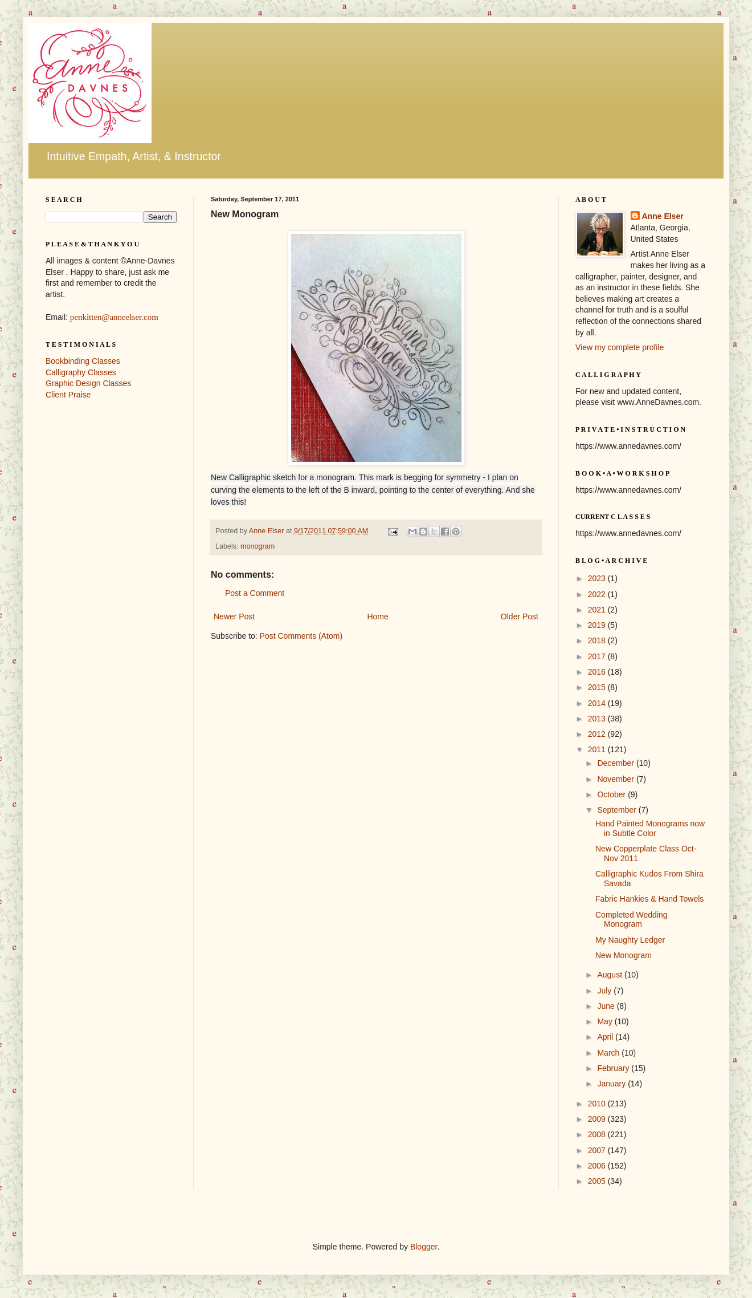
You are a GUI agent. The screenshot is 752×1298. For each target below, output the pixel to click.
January (612, 1083)
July (605, 990)
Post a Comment (254, 593)
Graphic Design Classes (88, 383)
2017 (598, 656)
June (606, 1006)
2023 (598, 578)
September (617, 809)
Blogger (423, 1246)
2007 (598, 1150)
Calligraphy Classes (81, 372)
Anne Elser (663, 216)
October (612, 794)
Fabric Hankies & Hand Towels (649, 898)
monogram (257, 546)
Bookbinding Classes (83, 361)
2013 (598, 718)
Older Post (519, 616)
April (606, 1036)
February (614, 1068)
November (616, 779)
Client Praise (68, 394)
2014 (598, 703)
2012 (598, 734)
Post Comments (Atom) (301, 635)
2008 (598, 1134)
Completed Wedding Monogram (631, 919)
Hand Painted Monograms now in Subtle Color (650, 828)
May (605, 1021)
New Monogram (623, 955)
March (609, 1052)
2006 (598, 1165)
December (616, 763)
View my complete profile (619, 347)
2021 (598, 609)
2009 (598, 1118)
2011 (598, 749)
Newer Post (234, 616)
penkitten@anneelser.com (114, 317)
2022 (598, 594)
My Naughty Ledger (630, 939)
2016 (598, 671)
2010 (598, 1103)
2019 (598, 625)
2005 (598, 1181)
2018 (598, 640)
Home (377, 616)
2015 (598, 687)
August (610, 974)
